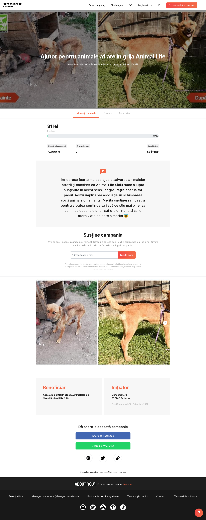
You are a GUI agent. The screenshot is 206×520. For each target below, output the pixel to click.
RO (159, 5)
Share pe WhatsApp (103, 445)
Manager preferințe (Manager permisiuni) (55, 496)
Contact (161, 496)
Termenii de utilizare (185, 496)
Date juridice (16, 496)
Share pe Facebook (103, 435)
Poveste (107, 113)
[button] (165, 323)
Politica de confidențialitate (103, 496)
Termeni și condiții (137, 496)
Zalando (127, 484)
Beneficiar (124, 113)
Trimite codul (127, 255)
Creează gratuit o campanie (182, 5)
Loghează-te (145, 5)
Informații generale (86, 113)
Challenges (117, 5)
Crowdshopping (97, 5)
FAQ (130, 5)
